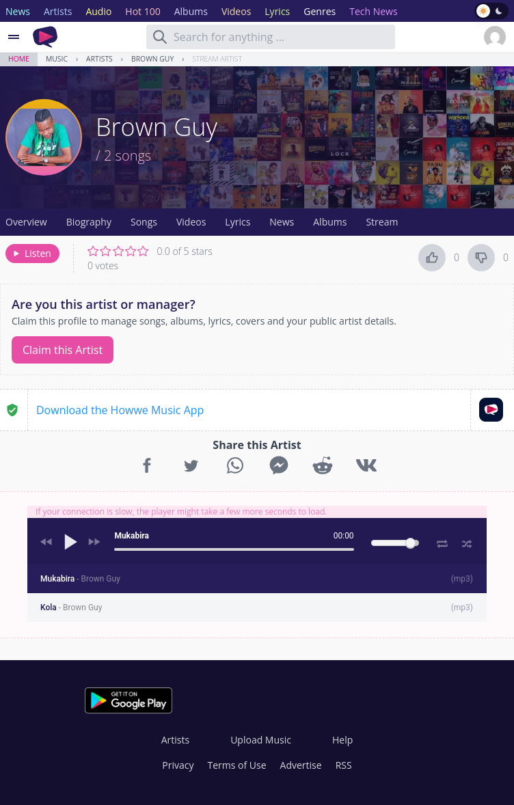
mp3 (462, 579)
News (281, 221)
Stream (382, 221)
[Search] (160, 37)
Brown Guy (152, 59)
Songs (144, 221)
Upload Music (260, 739)
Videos (191, 221)
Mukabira (80, 579)
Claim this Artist (63, 349)
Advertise (301, 765)
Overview (26, 221)
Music (57, 59)
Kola (71, 607)
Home (18, 59)
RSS (344, 765)
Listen (31, 253)
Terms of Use (237, 765)
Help (342, 739)
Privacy (177, 765)
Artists (99, 59)
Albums (330, 221)
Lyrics (237, 221)
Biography (88, 221)
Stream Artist (217, 59)
